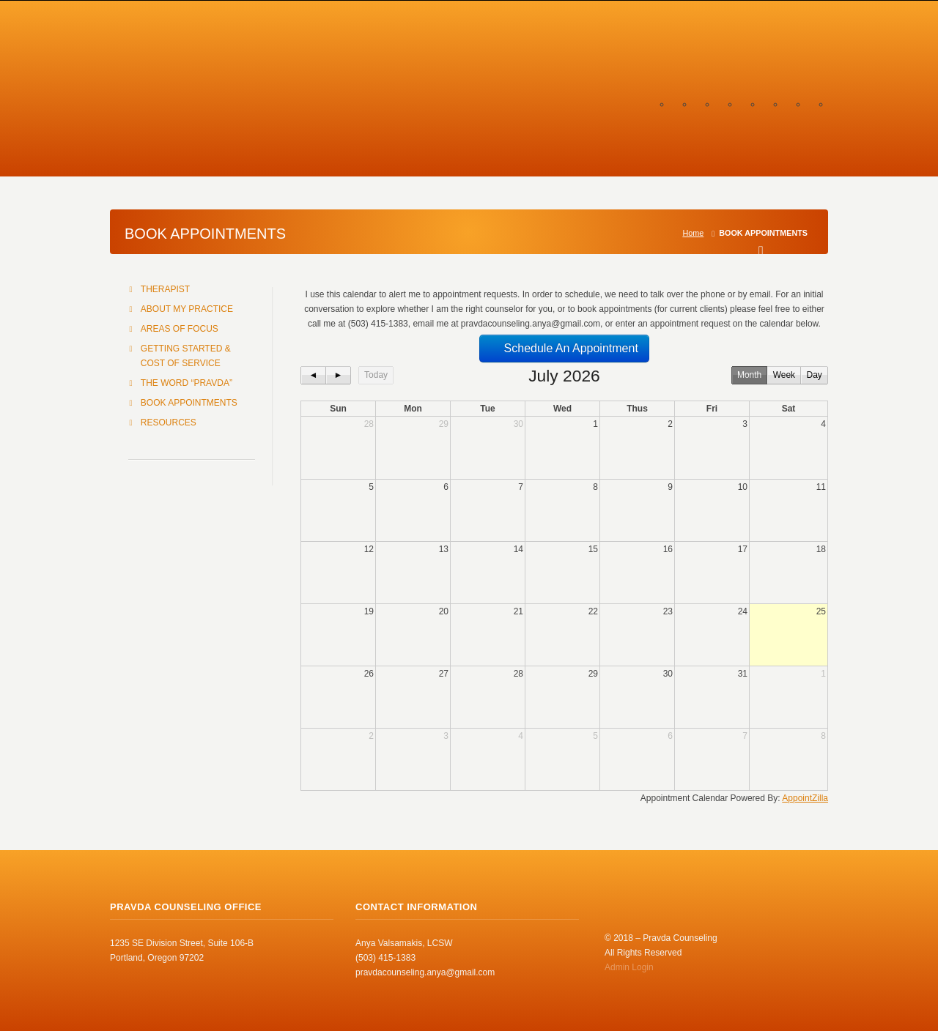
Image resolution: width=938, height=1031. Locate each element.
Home (693, 232)
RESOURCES (168, 422)
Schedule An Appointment (564, 348)
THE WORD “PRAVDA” (186, 383)
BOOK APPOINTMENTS (189, 403)
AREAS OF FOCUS (179, 329)
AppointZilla (805, 798)
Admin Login (629, 967)
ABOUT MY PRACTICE (187, 309)
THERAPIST (165, 289)
